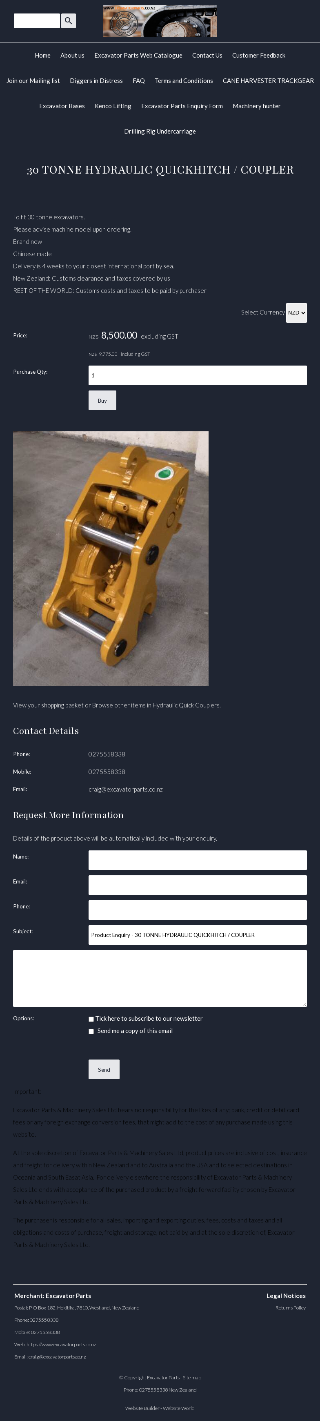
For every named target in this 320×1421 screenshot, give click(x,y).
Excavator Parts (163, 1377)
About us (72, 55)
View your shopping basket (48, 705)
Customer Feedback (258, 55)
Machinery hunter (257, 105)
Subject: (23, 931)
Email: (20, 789)
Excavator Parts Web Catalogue (138, 55)
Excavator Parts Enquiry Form (182, 105)
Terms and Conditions (184, 80)
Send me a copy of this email (131, 1030)
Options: (23, 1018)
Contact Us (207, 55)
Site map (192, 1377)
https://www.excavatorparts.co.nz (61, 1344)
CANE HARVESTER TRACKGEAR (268, 80)
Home (43, 55)
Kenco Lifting (113, 105)
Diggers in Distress (96, 80)
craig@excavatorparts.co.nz (126, 789)
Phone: (21, 754)
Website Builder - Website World (160, 1408)
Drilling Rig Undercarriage (160, 131)
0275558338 (107, 754)
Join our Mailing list (33, 80)
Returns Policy (291, 1308)
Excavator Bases (62, 105)
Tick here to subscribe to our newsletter (146, 1018)
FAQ (139, 80)
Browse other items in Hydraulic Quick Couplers (156, 705)
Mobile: (22, 771)
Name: (21, 856)
